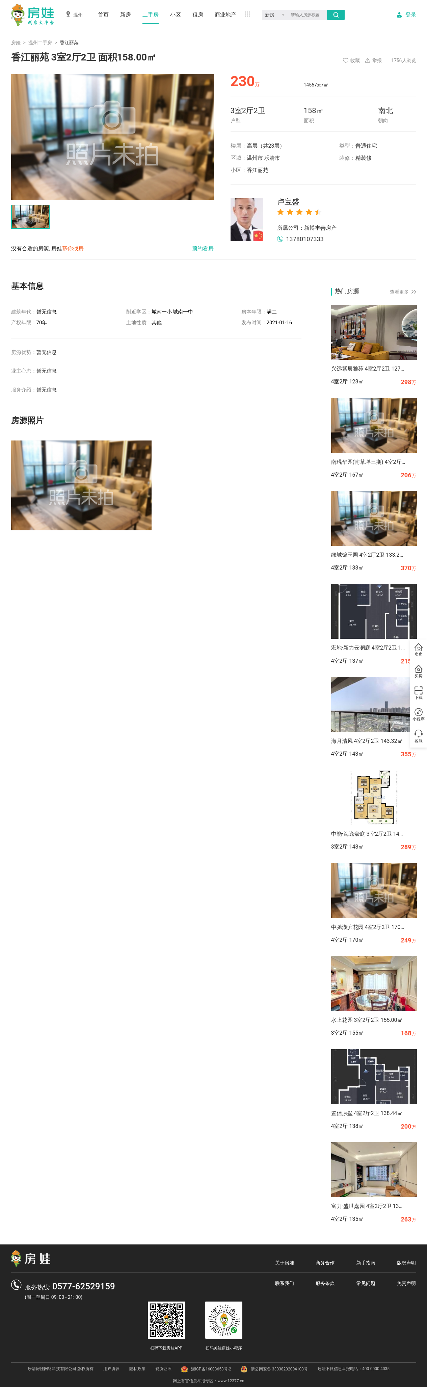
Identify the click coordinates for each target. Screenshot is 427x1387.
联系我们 (284, 1283)
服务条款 (325, 1283)
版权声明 (406, 1262)
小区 (175, 14)
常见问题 (365, 1283)
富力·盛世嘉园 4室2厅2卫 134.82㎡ (368, 1206)
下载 (419, 693)
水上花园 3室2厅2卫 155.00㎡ (367, 1020)
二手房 (150, 14)
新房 (125, 14)
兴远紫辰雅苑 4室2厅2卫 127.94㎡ (368, 368)
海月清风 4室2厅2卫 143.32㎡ (367, 741)
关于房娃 (284, 1262)
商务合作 (325, 1262)
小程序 (418, 715)
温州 (74, 14)
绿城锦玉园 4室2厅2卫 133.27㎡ (368, 555)
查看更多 (403, 292)
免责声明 (406, 1283)
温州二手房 (40, 42)
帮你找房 (73, 248)
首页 (103, 14)
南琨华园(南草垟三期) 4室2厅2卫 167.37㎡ (368, 462)
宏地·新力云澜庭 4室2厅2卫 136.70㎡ (368, 648)
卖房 (419, 650)
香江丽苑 (257, 170)
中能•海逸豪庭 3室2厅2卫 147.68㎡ (368, 834)
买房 (419, 671)
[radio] (280, 211)
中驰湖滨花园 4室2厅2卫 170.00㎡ (368, 927)
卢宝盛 (288, 202)
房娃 (16, 42)
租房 (197, 14)
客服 (419, 736)
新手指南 (365, 1262)
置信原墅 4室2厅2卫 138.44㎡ (367, 1113)
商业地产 (225, 14)
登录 (410, 15)
